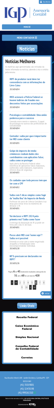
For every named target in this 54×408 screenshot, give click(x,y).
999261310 (27, 392)
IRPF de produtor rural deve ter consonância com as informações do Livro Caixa (27, 82)
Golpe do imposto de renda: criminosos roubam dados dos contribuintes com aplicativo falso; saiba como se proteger (27, 155)
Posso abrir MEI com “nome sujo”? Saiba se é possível (26, 237)
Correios (27, 357)
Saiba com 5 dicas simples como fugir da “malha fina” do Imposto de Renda (28, 196)
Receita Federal (27, 317)
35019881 (27, 385)
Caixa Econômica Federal (27, 327)
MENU (27, 27)
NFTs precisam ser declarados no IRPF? (26, 258)
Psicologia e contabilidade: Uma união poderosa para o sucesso (28, 116)
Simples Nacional (27, 337)
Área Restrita (45, 2)
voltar (45, 293)
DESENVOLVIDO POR (23, 405)
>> (34, 287)
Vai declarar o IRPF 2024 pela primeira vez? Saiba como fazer (25, 218)
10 (26, 287)
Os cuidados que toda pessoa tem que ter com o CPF (28, 182)
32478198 (27, 388)
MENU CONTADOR (27, 37)
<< (16, 282)
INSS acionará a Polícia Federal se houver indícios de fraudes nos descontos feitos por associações (26, 100)
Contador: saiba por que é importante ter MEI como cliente (28, 137)
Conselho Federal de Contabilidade (27, 347)
